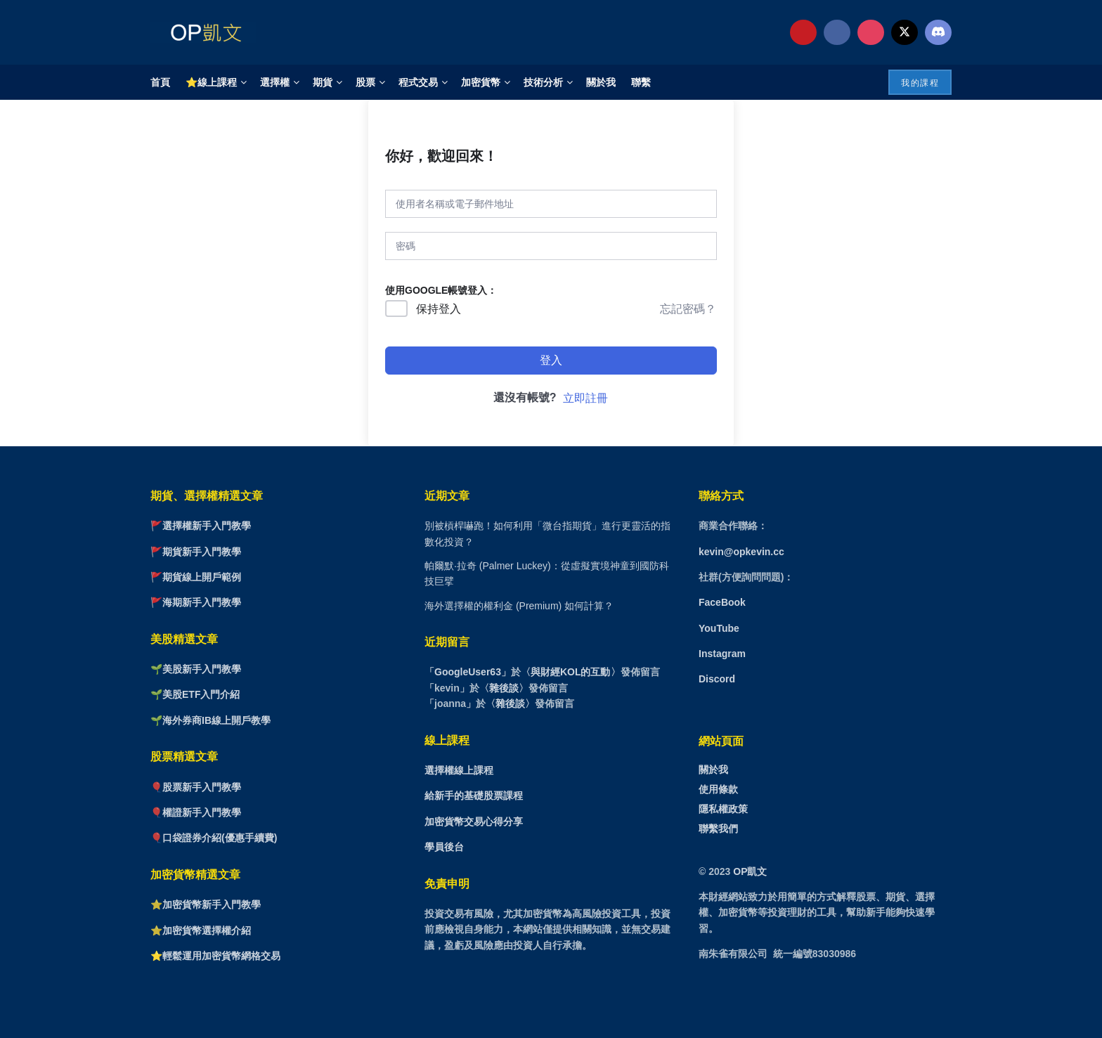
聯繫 (641, 82)
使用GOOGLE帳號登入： (441, 290)
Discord (717, 679)
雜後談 (504, 688)
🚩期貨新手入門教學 (195, 551)
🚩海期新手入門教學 (195, 602)
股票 (365, 82)
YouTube (719, 628)
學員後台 (444, 846)
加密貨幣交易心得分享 (473, 821)
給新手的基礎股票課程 (473, 795)
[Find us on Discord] (938, 32)
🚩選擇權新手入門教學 (200, 525)
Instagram (722, 653)
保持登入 (438, 309)
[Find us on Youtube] (803, 32)
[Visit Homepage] (203, 32)
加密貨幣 (480, 82)
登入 (551, 360)
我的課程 (920, 83)
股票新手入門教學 (201, 787)
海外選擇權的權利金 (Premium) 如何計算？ (519, 605)
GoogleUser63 (467, 671)
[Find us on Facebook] (837, 32)
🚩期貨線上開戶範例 (195, 577)
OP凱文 (750, 871)
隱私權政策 (723, 809)
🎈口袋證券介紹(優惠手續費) (213, 837)
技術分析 (543, 82)
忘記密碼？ (688, 309)
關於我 (601, 82)
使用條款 (718, 789)
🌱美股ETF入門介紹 (195, 694)
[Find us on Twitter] (904, 32)
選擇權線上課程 (458, 770)
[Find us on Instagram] (870, 32)
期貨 (322, 82)
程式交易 (418, 82)
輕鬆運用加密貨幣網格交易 (221, 955)
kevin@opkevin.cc (741, 551)
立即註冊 (585, 398)
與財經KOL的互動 (571, 671)
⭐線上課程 (211, 82)
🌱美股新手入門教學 (195, 669)
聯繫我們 (718, 828)
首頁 (160, 82)
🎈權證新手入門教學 (195, 812)
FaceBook (722, 602)
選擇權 (275, 82)
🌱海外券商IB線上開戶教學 (210, 720)
